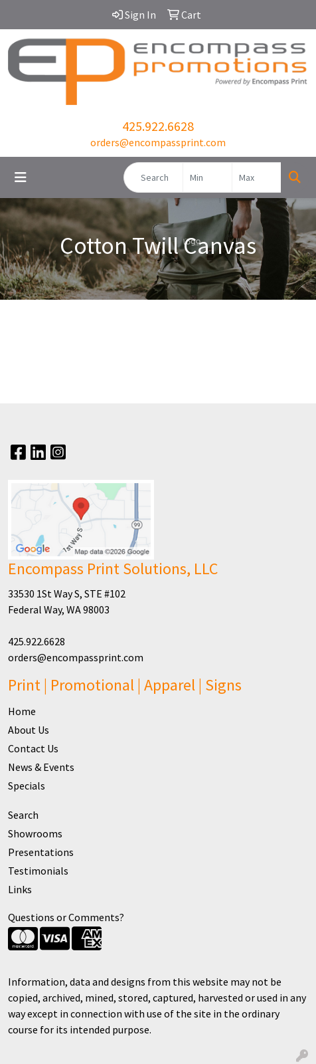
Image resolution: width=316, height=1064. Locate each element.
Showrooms (35, 833)
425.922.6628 (158, 126)
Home (22, 711)
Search (23, 814)
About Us (28, 729)
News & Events (41, 767)
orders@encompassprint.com (158, 142)
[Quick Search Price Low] (207, 177)
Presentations (41, 852)
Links (20, 889)
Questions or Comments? (66, 917)
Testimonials (38, 870)
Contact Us (33, 748)
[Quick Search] (153, 177)
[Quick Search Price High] (256, 177)
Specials (26, 785)
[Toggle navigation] (21, 177)
